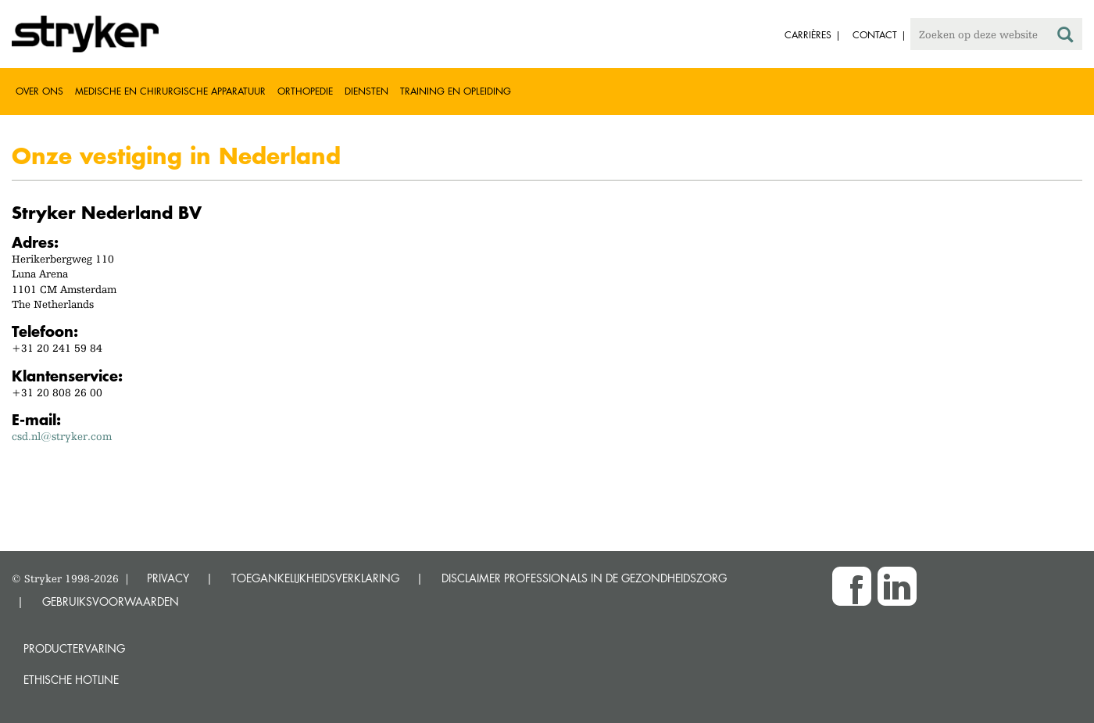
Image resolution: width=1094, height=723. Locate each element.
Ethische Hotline (71, 679)
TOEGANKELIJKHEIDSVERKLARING (315, 578)
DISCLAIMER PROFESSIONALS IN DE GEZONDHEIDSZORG (584, 578)
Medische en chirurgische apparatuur (170, 91)
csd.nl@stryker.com (62, 436)
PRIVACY (168, 578)
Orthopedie (305, 91)
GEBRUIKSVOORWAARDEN (110, 601)
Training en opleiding (455, 91)
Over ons (39, 91)
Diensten (366, 91)
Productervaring (74, 648)
